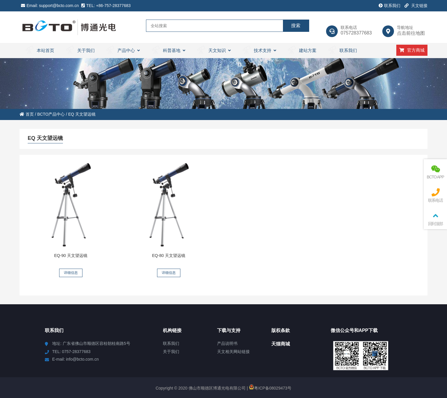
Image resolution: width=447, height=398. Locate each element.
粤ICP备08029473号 (270, 388)
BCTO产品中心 (51, 114)
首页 (27, 114)
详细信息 (71, 273)
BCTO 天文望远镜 (69, 27)
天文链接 (415, 5)
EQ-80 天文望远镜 (168, 255)
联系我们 (389, 5)
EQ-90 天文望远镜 (70, 255)
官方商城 (412, 50)
